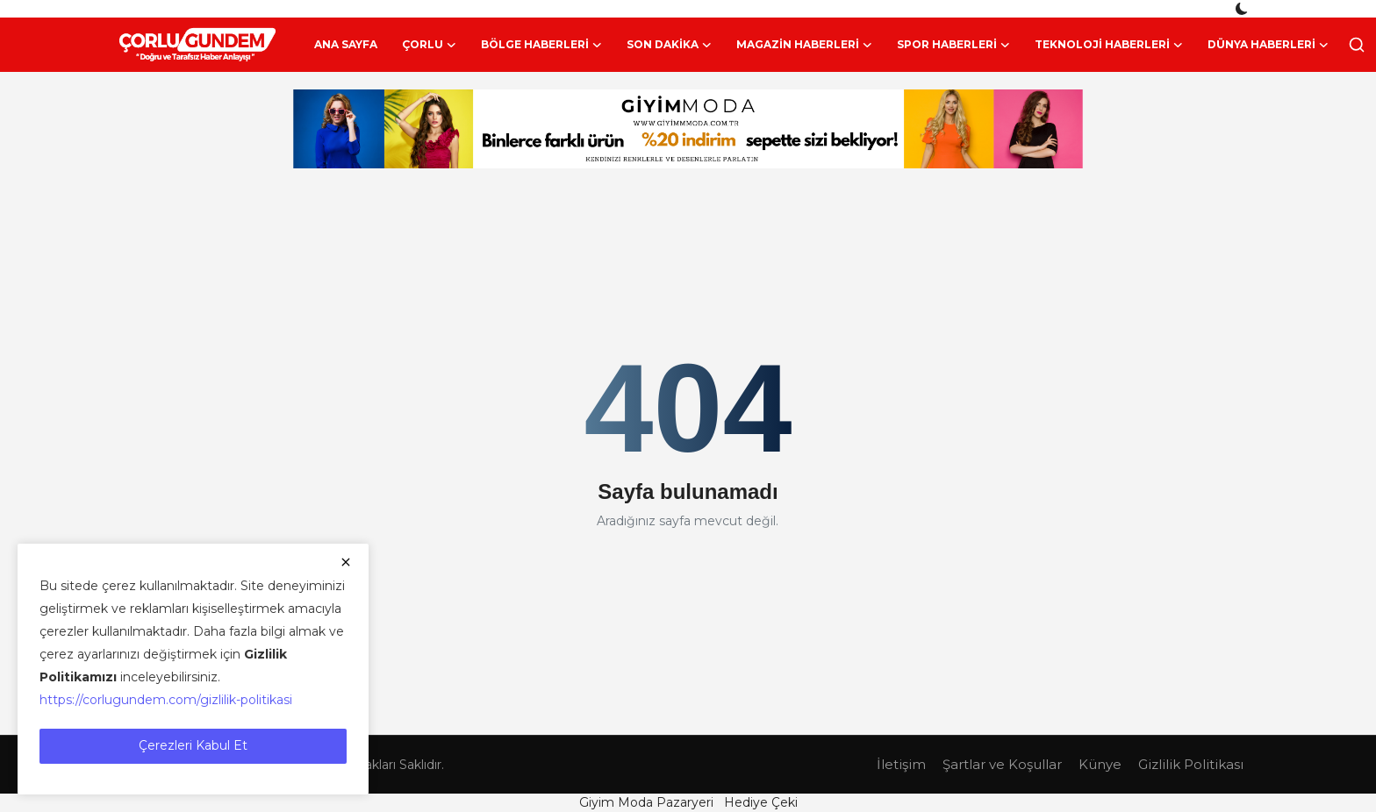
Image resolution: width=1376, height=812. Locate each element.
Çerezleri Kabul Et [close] (193, 745)
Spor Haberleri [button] (953, 44)
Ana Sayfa (345, 44)
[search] (1356, 45)
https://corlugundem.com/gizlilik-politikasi (165, 700)
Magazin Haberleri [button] (804, 44)
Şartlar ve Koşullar (1002, 764)
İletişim (901, 764)
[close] (346, 562)
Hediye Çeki (761, 802)
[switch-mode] (1243, 9)
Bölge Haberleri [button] (541, 44)
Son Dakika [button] (669, 44)
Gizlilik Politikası (1190, 764)
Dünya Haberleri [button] (1268, 44)
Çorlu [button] (429, 44)
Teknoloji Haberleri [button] (1109, 44)
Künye (1100, 764)
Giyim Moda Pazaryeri (646, 802)
